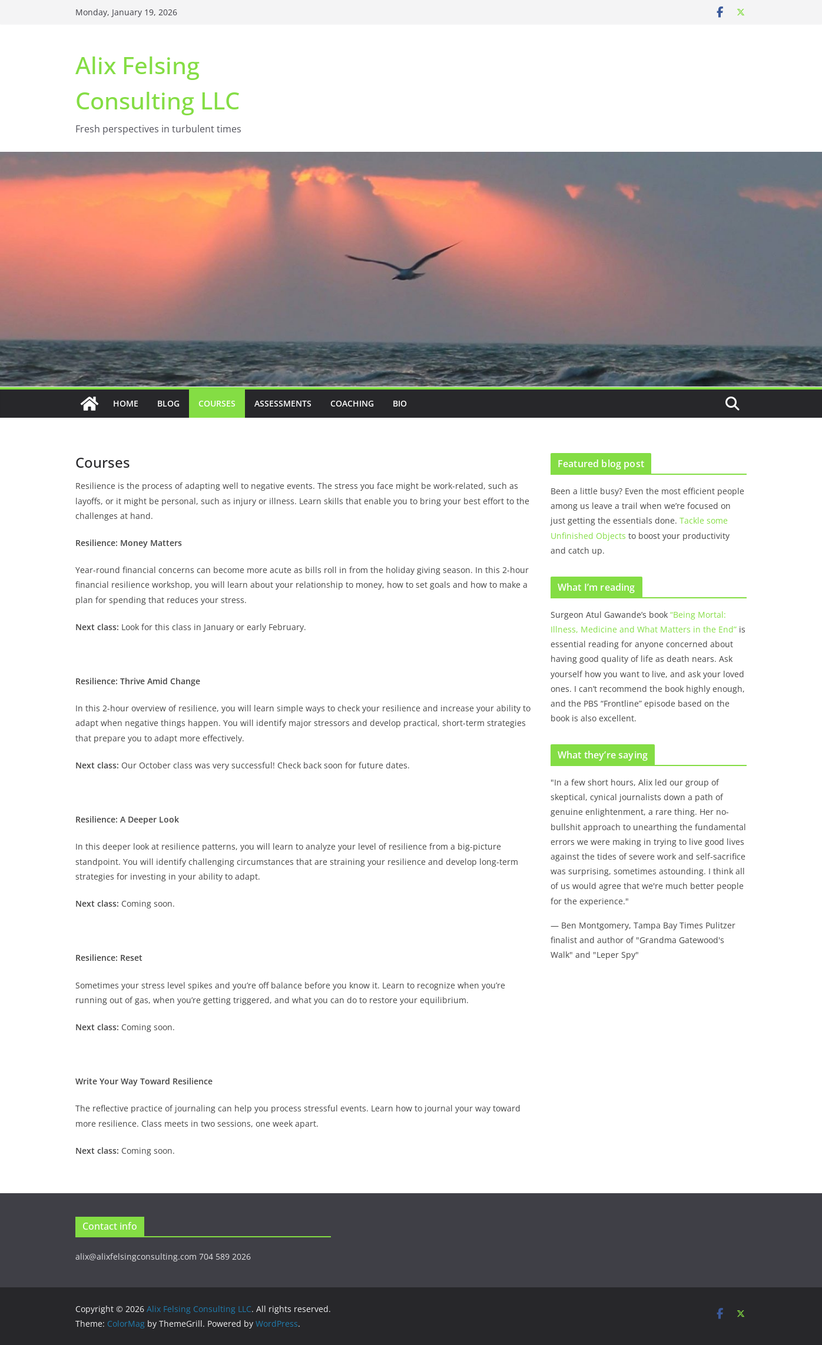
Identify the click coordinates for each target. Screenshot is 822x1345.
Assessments (282, 403)
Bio (400, 403)
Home (125, 403)
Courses (217, 403)
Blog (168, 403)
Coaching (352, 403)
